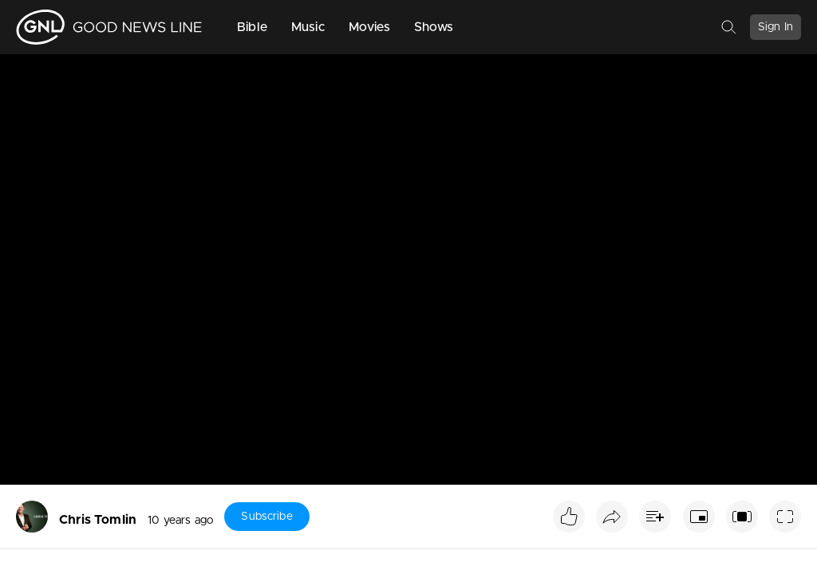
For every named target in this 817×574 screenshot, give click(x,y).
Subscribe (266, 516)
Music (308, 27)
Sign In (775, 27)
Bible (252, 27)
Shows (434, 27)
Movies (369, 27)
